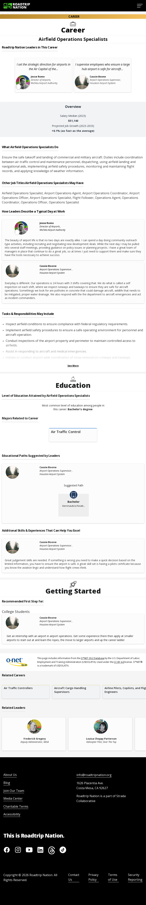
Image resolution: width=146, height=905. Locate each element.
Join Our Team (13, 791)
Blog (6, 783)
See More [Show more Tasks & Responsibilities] (73, 365)
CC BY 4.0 (119, 662)
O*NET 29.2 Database (92, 658)
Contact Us (73, 877)
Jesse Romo (47, 223)
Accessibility (11, 814)
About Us (10, 775)
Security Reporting (135, 877)
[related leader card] (34, 734)
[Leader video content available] (22, 228)
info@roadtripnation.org (94, 775)
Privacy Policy (93, 877)
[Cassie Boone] (22, 270)
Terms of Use (112, 877)
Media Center (13, 798)
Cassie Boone (48, 266)
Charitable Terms (15, 806)
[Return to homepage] (16, 6)
